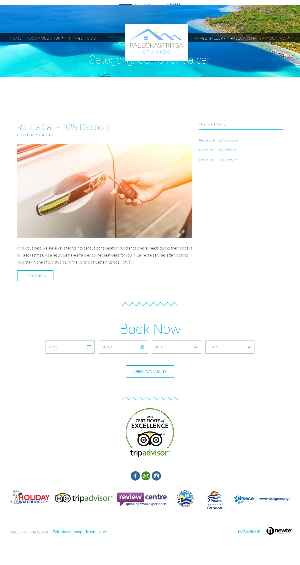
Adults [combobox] (161, 347)
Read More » (35, 276)
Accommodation (44, 38)
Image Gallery (210, 38)
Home (16, 38)
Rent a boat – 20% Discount (218, 140)
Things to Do (82, 38)
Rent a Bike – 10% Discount (218, 160)
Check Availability (150, 371)
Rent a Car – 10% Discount (64, 127)
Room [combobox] (213, 347)
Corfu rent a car (35, 135)
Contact (278, 38)
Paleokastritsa (247, 38)
